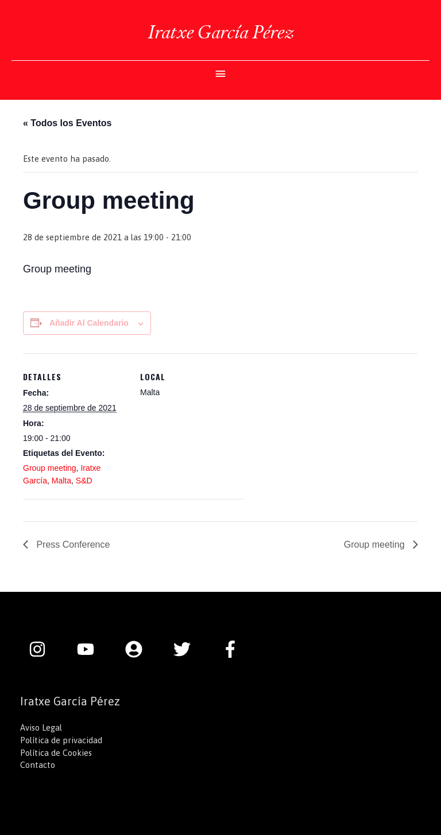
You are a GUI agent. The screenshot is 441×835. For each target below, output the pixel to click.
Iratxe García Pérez (220, 32)
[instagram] (43, 649)
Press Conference (72, 544)
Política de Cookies (56, 753)
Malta (61, 480)
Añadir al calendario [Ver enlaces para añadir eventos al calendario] (89, 322)
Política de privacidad (61, 740)
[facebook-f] (233, 649)
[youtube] (91, 649)
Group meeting (49, 468)
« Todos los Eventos (67, 123)
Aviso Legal (41, 727)
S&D (84, 480)
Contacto (37, 765)
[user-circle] (140, 649)
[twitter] (188, 649)
